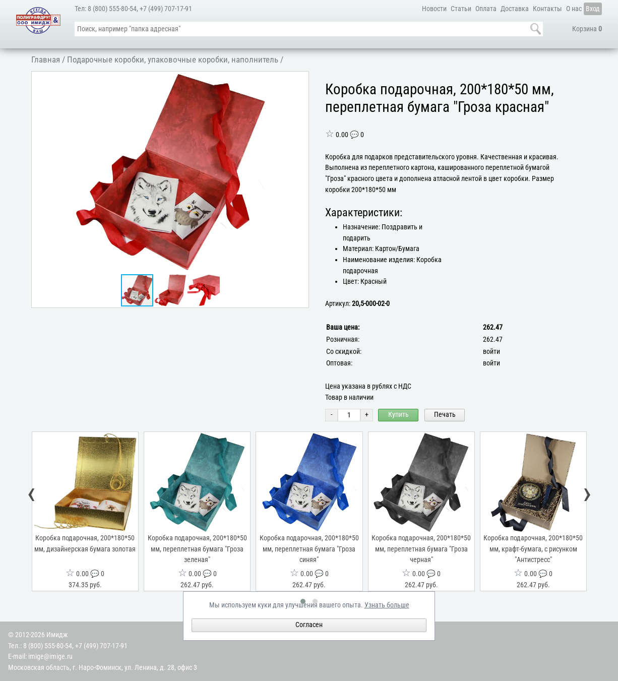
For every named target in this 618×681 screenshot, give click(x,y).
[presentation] (32, 495)
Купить (398, 414)
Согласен (309, 625)
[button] (299, 81)
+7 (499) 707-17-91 (166, 9)
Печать (445, 414)
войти (491, 351)
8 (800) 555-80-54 (112, 9)
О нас (574, 9)
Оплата (486, 9)
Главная (45, 59)
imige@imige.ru (50, 656)
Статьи (461, 9)
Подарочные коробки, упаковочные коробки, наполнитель (172, 59)
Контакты (547, 9)
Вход (593, 9)
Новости (434, 9)
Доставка (515, 9)
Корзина (587, 29)
